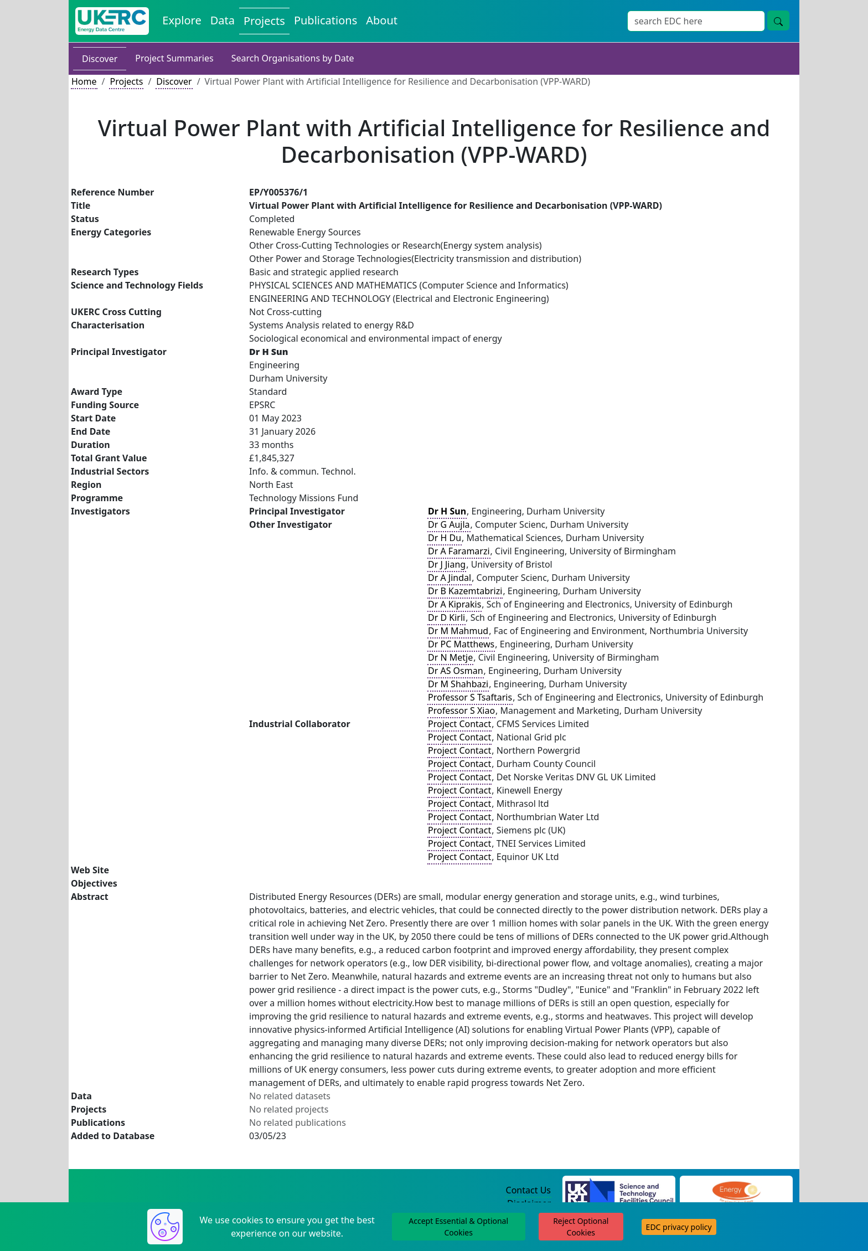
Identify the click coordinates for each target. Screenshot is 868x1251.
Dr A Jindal (449, 578)
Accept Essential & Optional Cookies (458, 1227)
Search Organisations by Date (292, 58)
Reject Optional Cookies (580, 1227)
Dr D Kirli (446, 617)
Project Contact (459, 724)
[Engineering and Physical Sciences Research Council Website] (736, 1191)
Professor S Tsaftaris (470, 697)
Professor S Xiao (461, 710)
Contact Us (528, 1190)
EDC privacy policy (679, 1227)
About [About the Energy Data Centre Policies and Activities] (381, 20)
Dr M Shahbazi (458, 684)
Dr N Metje (450, 657)
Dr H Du (444, 538)
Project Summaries (174, 58)
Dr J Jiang (447, 564)
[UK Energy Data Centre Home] (112, 21)
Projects (126, 81)
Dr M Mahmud (458, 631)
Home (84, 81)
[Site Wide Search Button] (778, 20)
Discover (99, 59)
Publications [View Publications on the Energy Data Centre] (325, 20)
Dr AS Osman (455, 671)
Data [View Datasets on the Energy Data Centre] (222, 20)
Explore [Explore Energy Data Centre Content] (181, 20)
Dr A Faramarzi (459, 551)
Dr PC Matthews (461, 644)
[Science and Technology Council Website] (619, 1191)
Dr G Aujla (449, 524)
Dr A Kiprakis (454, 604)
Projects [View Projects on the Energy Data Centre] (264, 20)
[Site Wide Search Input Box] (696, 21)
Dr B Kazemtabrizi (465, 591)
